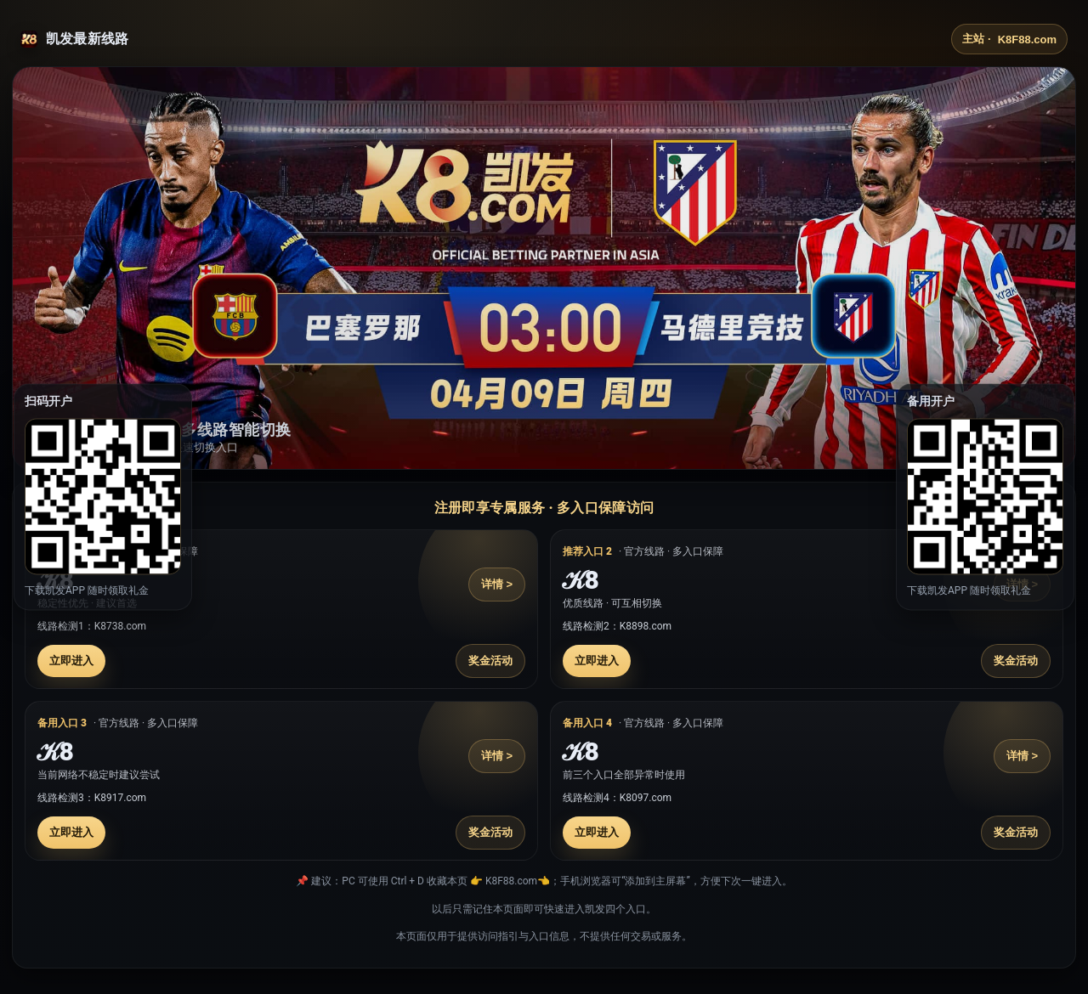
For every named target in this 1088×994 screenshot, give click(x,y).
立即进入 (71, 660)
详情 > (497, 584)
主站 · (1009, 39)
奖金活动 (490, 660)
